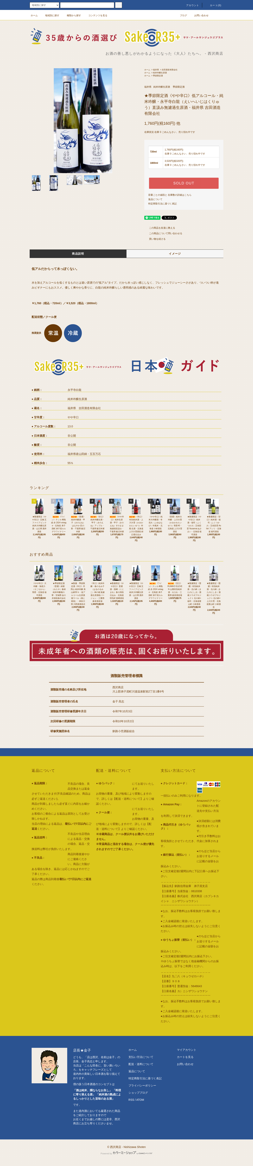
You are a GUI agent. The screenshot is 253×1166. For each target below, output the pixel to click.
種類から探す (71, 15)
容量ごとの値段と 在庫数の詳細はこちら (170, 195)
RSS (131, 1099)
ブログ (181, 15)
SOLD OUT (183, 183)
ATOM (140, 1099)
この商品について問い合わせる (163, 233)
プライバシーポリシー (142, 1085)
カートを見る (185, 1057)
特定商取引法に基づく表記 (162, 203)
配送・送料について (140, 1064)
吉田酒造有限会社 (169, 70)
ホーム (34, 15)
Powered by (126, 1153)
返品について (155, 199)
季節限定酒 (158, 76)
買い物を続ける (155, 239)
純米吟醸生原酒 (160, 73)
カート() (213, 5)
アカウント (190, 5)
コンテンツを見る (95, 15)
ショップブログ (138, 1092)
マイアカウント (186, 1049)
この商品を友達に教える (159, 227)
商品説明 (78, 253)
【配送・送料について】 (128, 798)
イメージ (175, 253)
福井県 (156, 70)
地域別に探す (49, 15)
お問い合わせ (199, 15)
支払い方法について (140, 1057)
